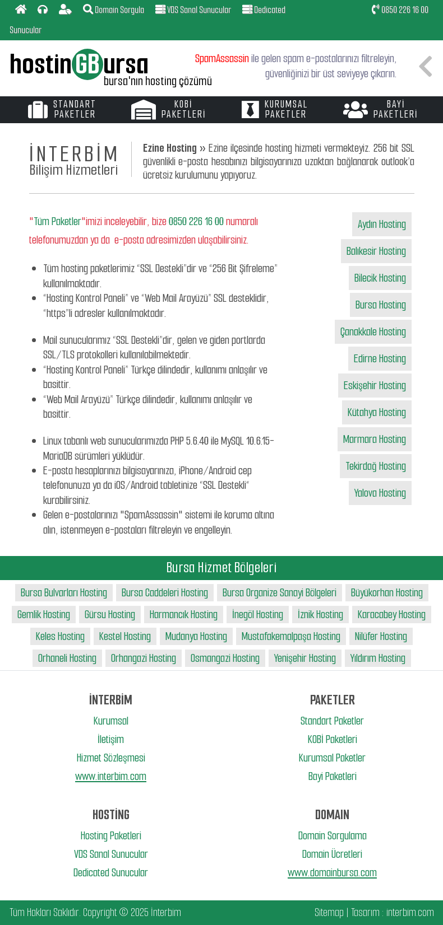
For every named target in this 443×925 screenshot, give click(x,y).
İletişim (111, 739)
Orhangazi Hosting (143, 658)
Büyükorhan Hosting (387, 592)
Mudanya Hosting (196, 636)
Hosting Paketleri (111, 835)
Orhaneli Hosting (67, 658)
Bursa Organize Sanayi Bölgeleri (279, 592)
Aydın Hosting (382, 224)
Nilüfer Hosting (381, 636)
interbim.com (410, 912)
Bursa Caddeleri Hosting (165, 592)
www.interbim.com (110, 776)
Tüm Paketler (57, 221)
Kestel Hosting (125, 636)
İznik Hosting (320, 614)
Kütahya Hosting (377, 412)
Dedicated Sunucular (110, 872)
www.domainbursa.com (332, 872)
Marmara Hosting (374, 439)
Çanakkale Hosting (373, 331)
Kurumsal (111, 720)
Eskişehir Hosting (375, 385)
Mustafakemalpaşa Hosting (291, 636)
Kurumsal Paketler (332, 757)
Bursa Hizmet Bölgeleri (221, 567)
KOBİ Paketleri (332, 739)
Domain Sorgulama (332, 835)
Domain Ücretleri (332, 854)
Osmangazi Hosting (225, 658)
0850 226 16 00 (400, 10)
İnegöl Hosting (257, 614)
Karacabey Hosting (392, 614)
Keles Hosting (60, 636)
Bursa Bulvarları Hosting (64, 592)
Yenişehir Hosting (305, 658)
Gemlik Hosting (43, 614)
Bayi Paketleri (332, 776)
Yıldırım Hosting (377, 658)
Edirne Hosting (380, 358)
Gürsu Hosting (110, 614)
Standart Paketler (332, 720)
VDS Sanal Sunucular (111, 854)
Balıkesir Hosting (376, 251)
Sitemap (329, 912)
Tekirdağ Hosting (375, 466)
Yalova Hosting (380, 493)
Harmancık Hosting (184, 614)
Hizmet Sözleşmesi (111, 757)
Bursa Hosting (381, 304)
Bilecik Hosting (380, 278)
